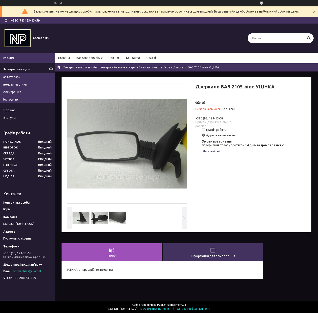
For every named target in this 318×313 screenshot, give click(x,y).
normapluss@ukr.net (27, 271)
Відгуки (9, 117)
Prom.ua (180, 304)
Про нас (114, 58)
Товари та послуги (76, 67)
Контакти (133, 58)
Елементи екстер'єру (154, 67)
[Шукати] (309, 38)
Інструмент (11, 99)
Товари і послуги (16, 69)
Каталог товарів (88, 58)
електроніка (12, 92)
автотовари (11, 77)
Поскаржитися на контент (156, 308)
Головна (64, 58)
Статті (151, 58)
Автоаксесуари (125, 67)
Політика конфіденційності (192, 308)
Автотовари (102, 67)
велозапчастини (15, 84)
